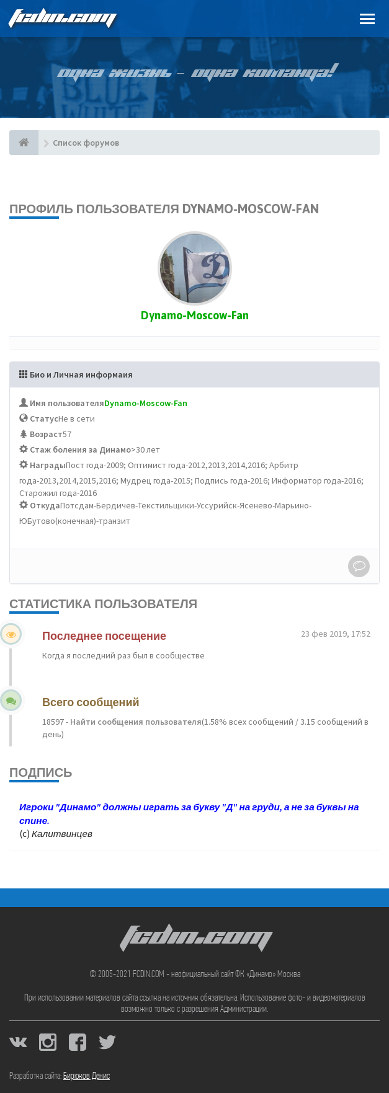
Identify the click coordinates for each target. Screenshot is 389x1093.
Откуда (45, 505)
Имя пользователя (67, 403)
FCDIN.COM (61, 18)
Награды (48, 465)
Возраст (46, 434)
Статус (44, 418)
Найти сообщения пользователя (135, 721)
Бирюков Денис (86, 1076)
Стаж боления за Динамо (80, 449)
